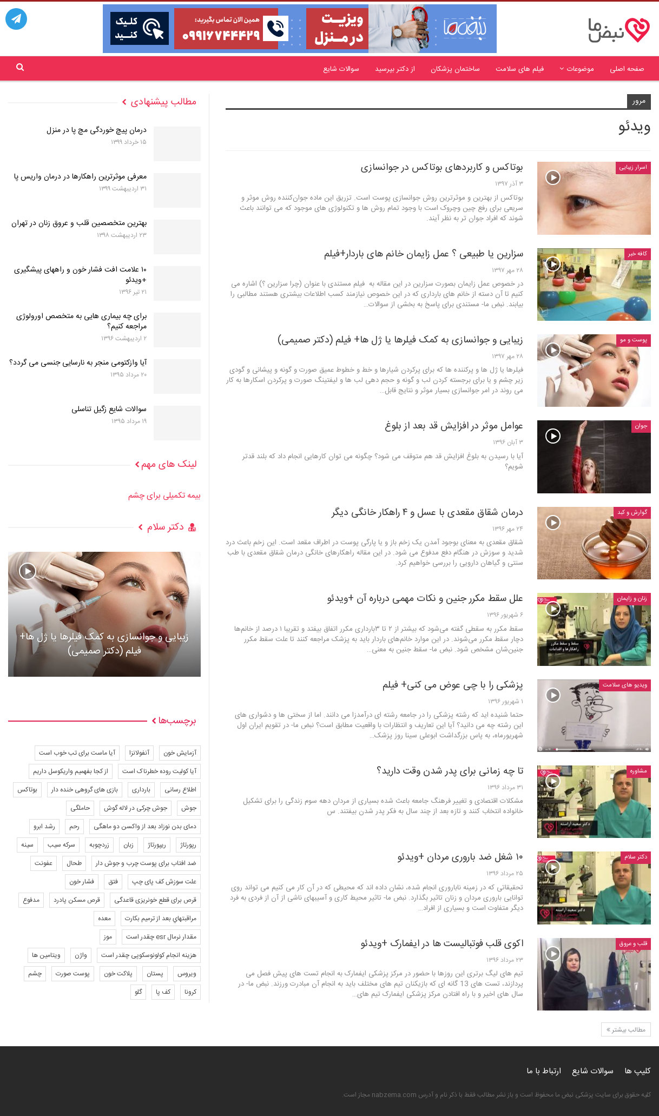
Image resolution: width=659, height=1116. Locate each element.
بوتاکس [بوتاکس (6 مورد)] (27, 789)
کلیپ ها (637, 1071)
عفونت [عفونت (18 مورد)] (43, 863)
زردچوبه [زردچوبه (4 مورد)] (99, 845)
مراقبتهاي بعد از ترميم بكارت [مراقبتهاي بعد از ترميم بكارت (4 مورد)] (160, 918)
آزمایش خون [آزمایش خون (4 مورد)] (179, 753)
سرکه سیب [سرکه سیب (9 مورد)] (61, 845)
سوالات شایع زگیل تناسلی (109, 409)
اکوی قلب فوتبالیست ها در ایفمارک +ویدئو (441, 944)
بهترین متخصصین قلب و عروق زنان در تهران (79, 223)
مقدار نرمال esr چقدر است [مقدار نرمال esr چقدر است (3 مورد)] (161, 937)
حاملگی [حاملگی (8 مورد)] (80, 808)
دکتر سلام (635, 857)
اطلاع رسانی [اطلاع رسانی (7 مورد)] (180, 789)
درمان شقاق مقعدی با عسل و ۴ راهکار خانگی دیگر (427, 513)
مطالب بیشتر (626, 1030)
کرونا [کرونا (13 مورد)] (190, 992)
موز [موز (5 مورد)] (108, 937)
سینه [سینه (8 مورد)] (27, 845)
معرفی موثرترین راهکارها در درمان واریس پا (80, 176)
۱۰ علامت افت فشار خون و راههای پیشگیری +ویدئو (80, 275)
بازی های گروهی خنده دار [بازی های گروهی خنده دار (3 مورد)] (84, 789)
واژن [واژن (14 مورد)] (81, 955)
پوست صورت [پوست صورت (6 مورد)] (73, 973)
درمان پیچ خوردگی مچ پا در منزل (97, 130)
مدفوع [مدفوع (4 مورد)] (31, 900)
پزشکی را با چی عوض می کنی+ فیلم (453, 685)
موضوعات (580, 69)
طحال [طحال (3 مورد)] (74, 863)
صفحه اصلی (627, 69)
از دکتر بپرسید (395, 69)
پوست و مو (633, 340)
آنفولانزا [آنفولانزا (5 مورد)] (139, 753)
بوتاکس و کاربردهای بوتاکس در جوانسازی (442, 168)
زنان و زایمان (632, 599)
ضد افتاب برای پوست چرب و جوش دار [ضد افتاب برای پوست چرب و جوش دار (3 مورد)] (146, 863)
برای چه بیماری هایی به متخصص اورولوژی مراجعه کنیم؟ (81, 321)
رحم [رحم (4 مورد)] (74, 826)
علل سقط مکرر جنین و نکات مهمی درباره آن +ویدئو (425, 599)
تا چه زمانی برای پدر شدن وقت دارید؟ (450, 771)
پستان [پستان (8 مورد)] (155, 973)
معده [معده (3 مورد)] (104, 918)
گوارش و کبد (632, 513)
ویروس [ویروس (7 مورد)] (186, 973)
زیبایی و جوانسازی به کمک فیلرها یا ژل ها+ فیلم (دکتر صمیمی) (400, 340)
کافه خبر (637, 254)
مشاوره (638, 771)
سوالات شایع (341, 69)
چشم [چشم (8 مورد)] (35, 973)
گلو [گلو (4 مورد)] (138, 992)
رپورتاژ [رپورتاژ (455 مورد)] (188, 845)
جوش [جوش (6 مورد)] (188, 808)
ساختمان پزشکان (455, 69)
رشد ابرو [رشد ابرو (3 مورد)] (44, 826)
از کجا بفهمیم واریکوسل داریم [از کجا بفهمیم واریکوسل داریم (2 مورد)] (70, 771)
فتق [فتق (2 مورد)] (113, 881)
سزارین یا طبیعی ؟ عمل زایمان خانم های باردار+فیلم (423, 254)
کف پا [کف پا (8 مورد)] (163, 992)
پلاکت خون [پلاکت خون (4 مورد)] (118, 973)
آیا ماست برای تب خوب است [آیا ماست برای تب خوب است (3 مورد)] (77, 753)
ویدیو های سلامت (625, 685)
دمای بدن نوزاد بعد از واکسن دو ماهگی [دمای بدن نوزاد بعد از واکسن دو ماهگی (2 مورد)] (145, 826)
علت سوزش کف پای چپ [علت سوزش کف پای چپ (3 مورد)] (164, 881)
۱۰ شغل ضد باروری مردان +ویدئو (460, 857)
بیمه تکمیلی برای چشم (164, 496)
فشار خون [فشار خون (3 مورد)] (81, 881)
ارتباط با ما (543, 1071)
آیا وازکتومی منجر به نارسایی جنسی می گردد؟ (78, 362)
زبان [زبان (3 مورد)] (128, 845)
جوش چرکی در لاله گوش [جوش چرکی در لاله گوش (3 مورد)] (135, 808)
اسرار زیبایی (633, 168)
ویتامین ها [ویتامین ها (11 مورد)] (46, 955)
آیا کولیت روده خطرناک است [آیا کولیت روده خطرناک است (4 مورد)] (159, 771)
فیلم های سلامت (520, 69)
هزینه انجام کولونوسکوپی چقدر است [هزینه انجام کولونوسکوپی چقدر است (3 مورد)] (148, 955)
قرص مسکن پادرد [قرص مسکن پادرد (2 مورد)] (77, 900)
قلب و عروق (633, 944)
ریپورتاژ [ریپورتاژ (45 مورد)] (157, 845)
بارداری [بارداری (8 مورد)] (141, 789)
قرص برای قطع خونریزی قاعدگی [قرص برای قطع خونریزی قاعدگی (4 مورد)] (155, 900)
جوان (641, 426)
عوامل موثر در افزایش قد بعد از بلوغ (454, 426)
